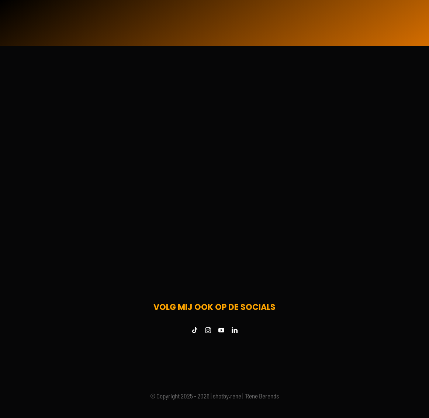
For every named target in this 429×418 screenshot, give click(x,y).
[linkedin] (235, 330)
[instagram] (208, 330)
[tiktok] (195, 330)
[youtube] (221, 330)
